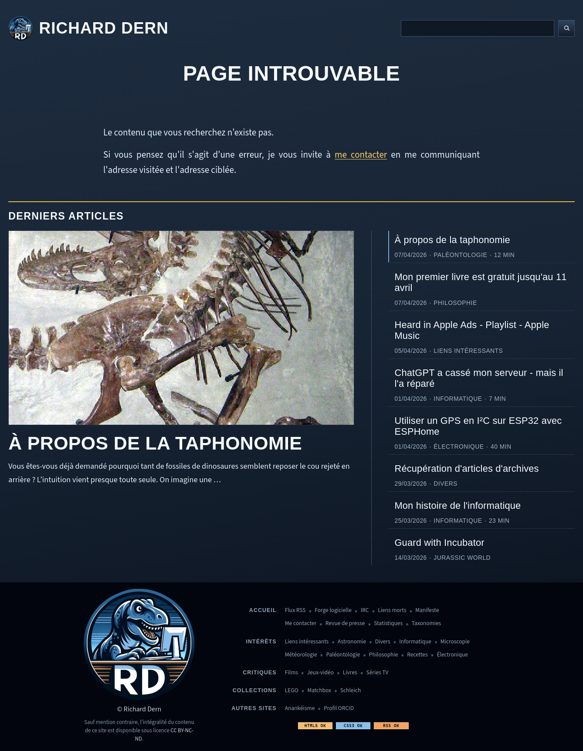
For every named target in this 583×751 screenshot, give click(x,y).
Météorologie (301, 655)
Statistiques (388, 623)
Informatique (415, 642)
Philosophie (383, 655)
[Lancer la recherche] (566, 28)
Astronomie (352, 642)
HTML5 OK (315, 725)
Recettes (417, 655)
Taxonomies (426, 623)
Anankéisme (300, 708)
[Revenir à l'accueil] (88, 28)
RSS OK (391, 725)
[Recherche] (477, 28)
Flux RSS (295, 610)
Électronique (452, 655)
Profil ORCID (339, 708)
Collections (255, 690)
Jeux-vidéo (320, 673)
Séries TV (377, 673)
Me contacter (300, 623)
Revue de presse (345, 623)
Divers (382, 642)
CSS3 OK (353, 725)
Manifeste (427, 610)
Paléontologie (343, 655)
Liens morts (392, 610)
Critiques (259, 673)
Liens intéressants (307, 642)
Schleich (350, 690)
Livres (350, 673)
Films (291, 673)
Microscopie (455, 642)
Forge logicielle (333, 610)
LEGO (291, 690)
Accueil (263, 610)
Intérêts (261, 642)
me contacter (361, 154)
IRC (365, 610)
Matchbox (319, 690)
